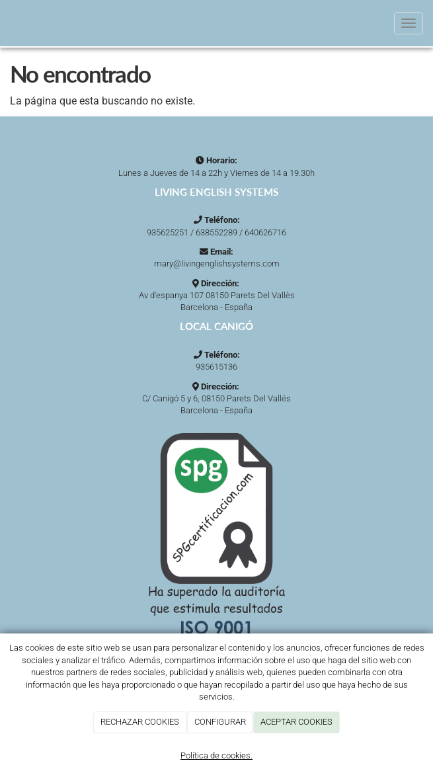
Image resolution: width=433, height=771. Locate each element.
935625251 (167, 232)
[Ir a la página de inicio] (6, 23)
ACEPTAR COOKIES (296, 722)
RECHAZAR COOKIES (139, 722)
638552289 (216, 232)
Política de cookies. (216, 755)
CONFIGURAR (220, 722)
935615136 (216, 367)
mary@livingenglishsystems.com (217, 263)
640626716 (265, 232)
